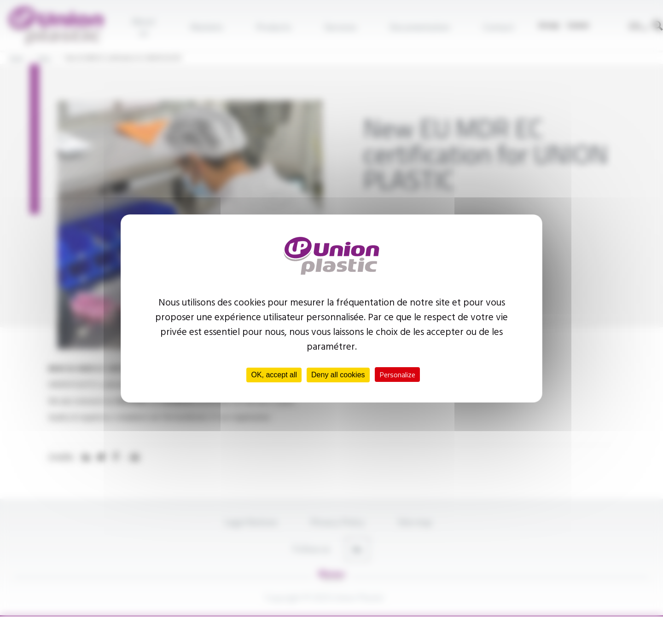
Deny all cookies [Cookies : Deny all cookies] (338, 375)
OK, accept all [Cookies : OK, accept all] (274, 375)
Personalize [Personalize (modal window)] (397, 374)
